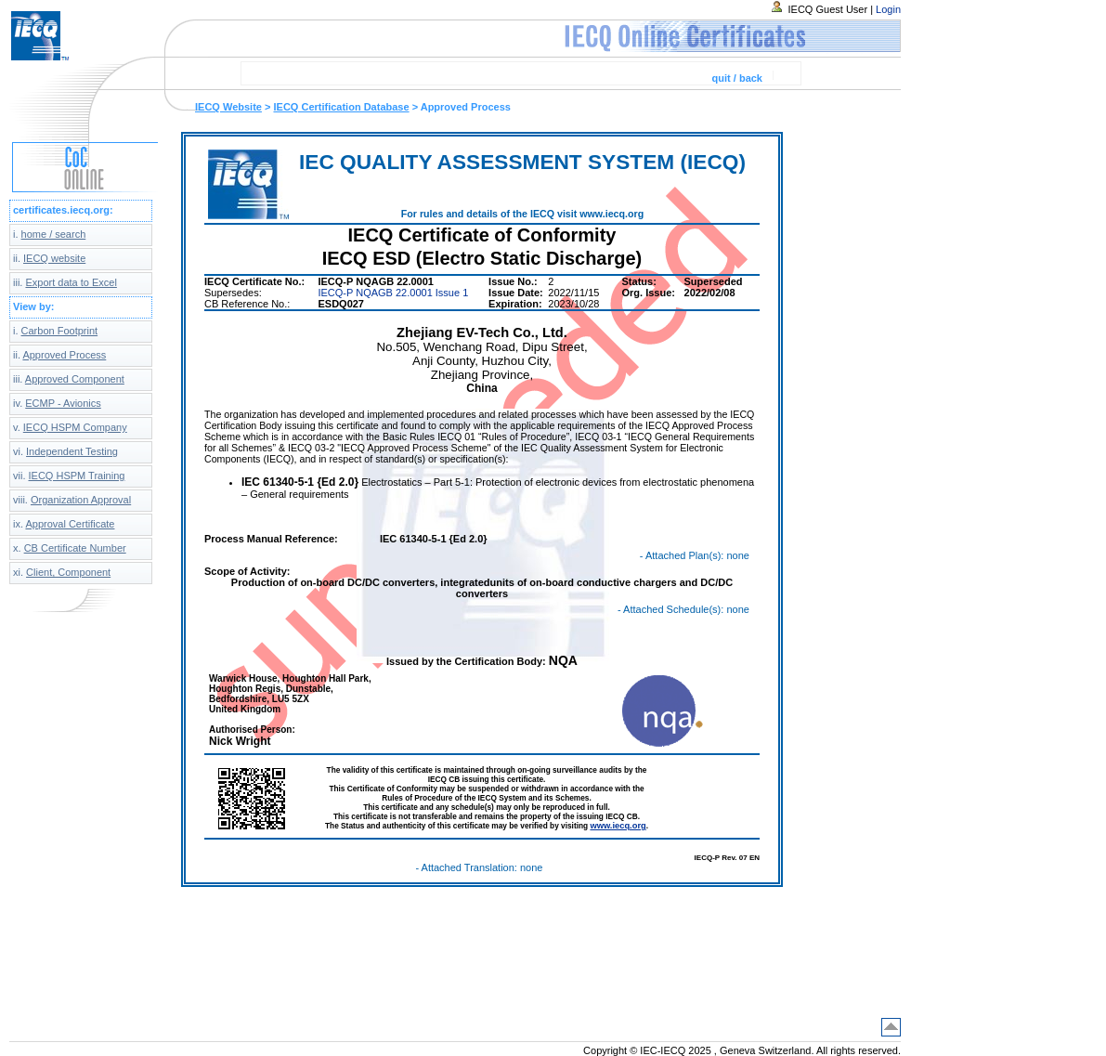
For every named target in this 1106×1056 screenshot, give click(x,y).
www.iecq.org (617, 825)
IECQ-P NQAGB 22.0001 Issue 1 (393, 292)
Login (888, 9)
